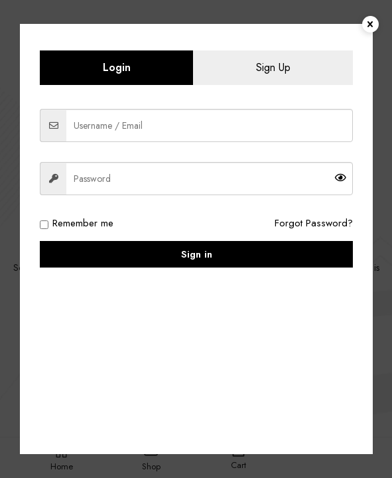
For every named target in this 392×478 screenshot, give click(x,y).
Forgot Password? (314, 223)
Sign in (196, 254)
